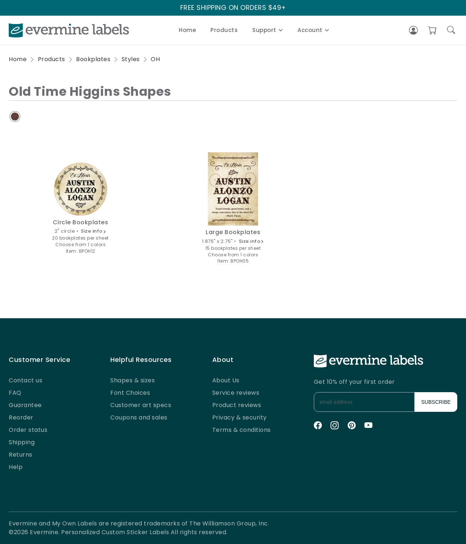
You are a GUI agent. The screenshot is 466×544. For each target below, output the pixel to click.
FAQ (15, 393)
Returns (20, 454)
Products (224, 30)
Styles (131, 59)
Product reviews (236, 405)
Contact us (25, 380)
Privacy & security (239, 417)
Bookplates (93, 59)
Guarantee (25, 405)
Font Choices (130, 393)
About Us (226, 380)
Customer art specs (140, 405)
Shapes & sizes (132, 380)
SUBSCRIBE (436, 402)
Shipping (22, 442)
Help (16, 467)
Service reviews (236, 393)
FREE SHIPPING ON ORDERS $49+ (233, 8)
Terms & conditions (241, 430)
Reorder (21, 417)
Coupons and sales (138, 417)
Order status (28, 430)
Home (187, 30)
